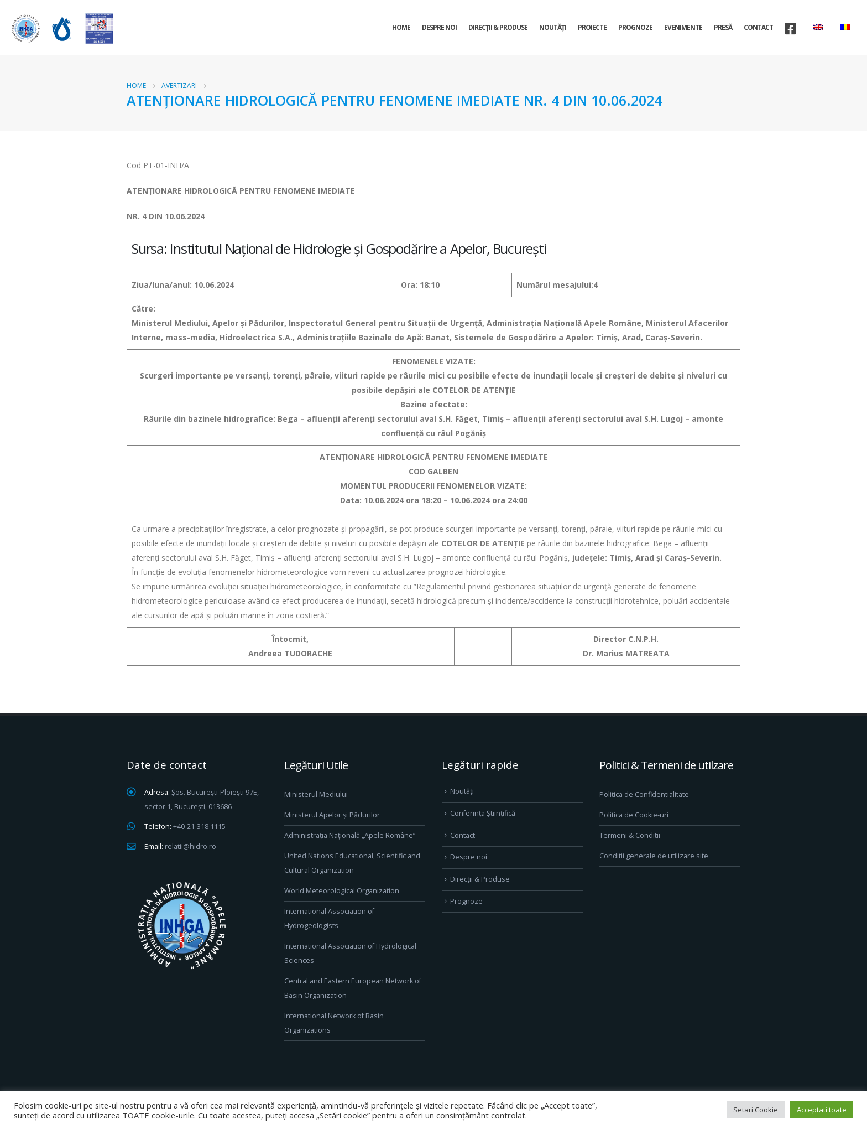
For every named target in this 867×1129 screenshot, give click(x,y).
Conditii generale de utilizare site (653, 856)
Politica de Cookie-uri (633, 815)
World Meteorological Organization (341, 890)
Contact (758, 27)
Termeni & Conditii (629, 835)
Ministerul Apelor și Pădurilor (332, 815)
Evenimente (683, 27)
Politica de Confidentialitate (644, 794)
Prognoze (635, 27)
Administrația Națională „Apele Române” (349, 835)
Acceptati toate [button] (822, 1110)
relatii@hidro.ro (190, 846)
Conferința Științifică (482, 813)
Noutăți (552, 27)
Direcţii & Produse (497, 27)
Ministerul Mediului (316, 794)
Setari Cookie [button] (755, 1110)
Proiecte (592, 27)
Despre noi (439, 27)
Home (401, 27)
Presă (723, 27)
